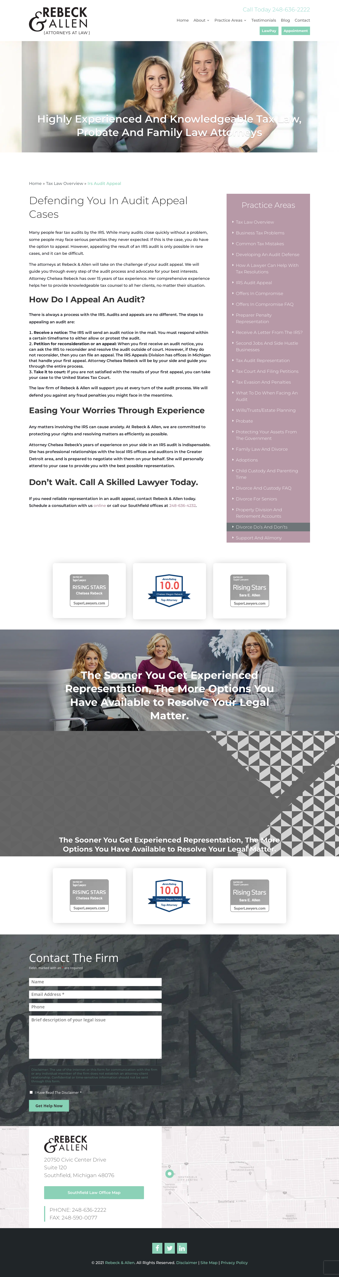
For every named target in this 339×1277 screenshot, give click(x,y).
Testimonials (263, 21)
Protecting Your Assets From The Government (266, 435)
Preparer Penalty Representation (254, 318)
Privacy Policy (234, 1262)
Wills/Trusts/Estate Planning (266, 410)
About (199, 21)
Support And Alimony (259, 537)
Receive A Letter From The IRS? (269, 332)
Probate (244, 421)
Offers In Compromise (259, 293)
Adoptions (247, 460)
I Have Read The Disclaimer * (58, 1092)
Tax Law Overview (64, 183)
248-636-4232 (182, 505)
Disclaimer (186, 1262)
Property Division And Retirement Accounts (259, 513)
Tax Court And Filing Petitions (267, 371)
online (100, 505)
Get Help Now (48, 1105)
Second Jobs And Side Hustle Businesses (267, 346)
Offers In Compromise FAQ (265, 304)
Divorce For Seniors (256, 499)
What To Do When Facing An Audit (267, 396)
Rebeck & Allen (119, 1262)
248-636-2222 (291, 9)
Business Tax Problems (260, 233)
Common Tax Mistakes (260, 243)
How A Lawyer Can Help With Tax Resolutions (267, 268)
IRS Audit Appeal (254, 282)
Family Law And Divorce (262, 449)
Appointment (296, 31)
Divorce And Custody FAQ (263, 488)
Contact (302, 21)
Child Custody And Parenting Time (267, 474)
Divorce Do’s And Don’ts (262, 527)
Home (183, 21)
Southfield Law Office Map (94, 1192)
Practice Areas (228, 21)
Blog (285, 21)
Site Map (208, 1262)
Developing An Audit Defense (267, 254)
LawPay (269, 31)
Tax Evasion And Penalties (263, 382)
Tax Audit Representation (263, 360)
